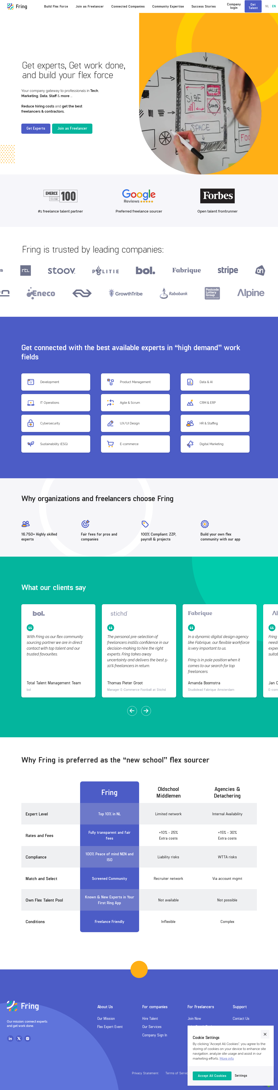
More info (227, 1058)
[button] (132, 711)
